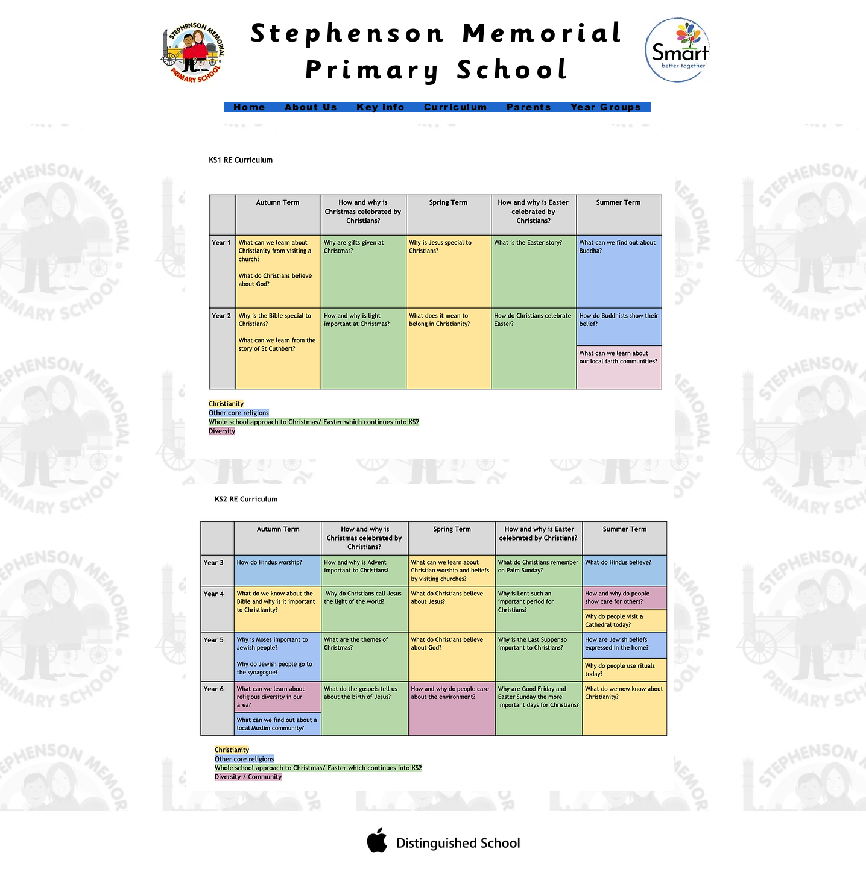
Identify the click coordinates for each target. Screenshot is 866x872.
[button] (380, 107)
